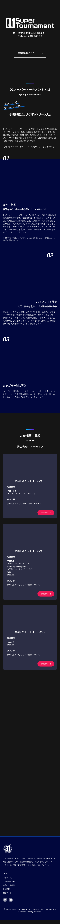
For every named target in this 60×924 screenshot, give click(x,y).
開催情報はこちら (26, 53)
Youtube (11, 903)
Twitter (5, 903)
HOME (5, 877)
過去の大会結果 (9, 889)
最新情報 (6, 893)
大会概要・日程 (9, 885)
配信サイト (7, 896)
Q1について (7, 881)
